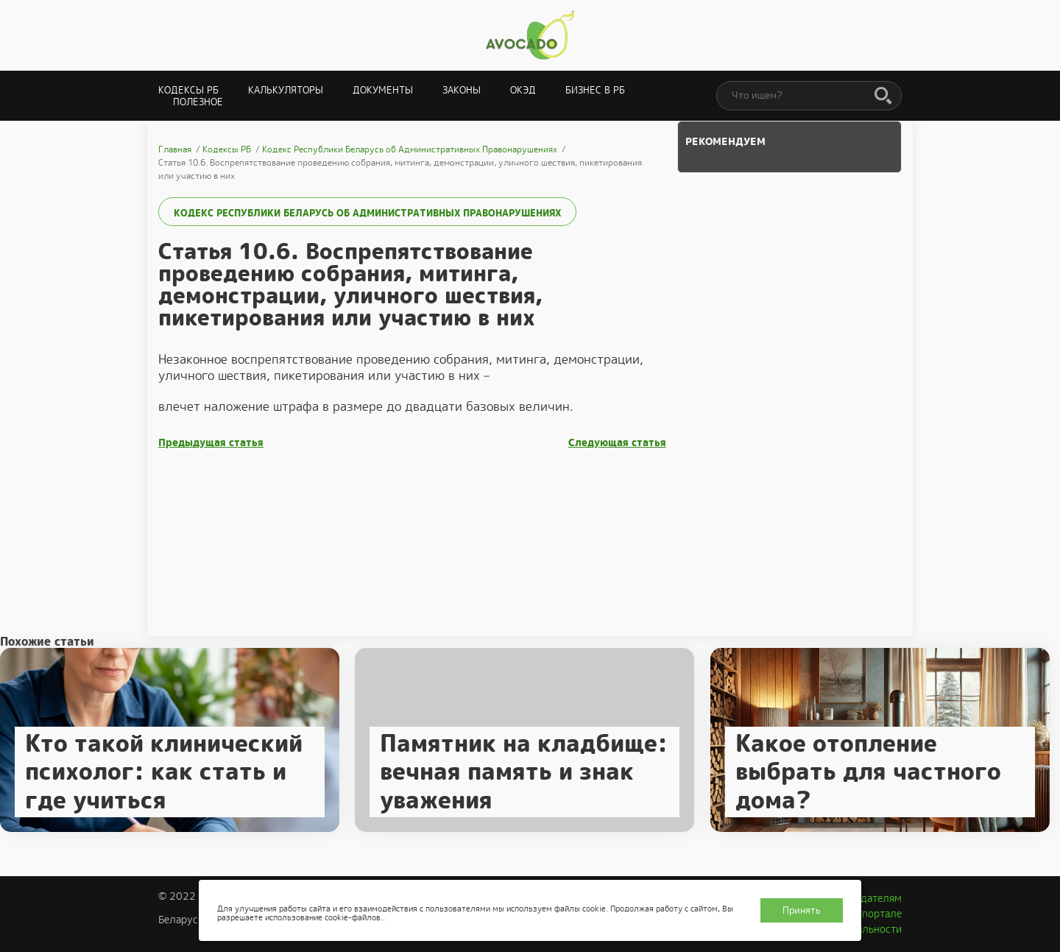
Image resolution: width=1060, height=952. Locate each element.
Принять (801, 910)
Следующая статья (617, 443)
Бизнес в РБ (595, 90)
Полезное (198, 102)
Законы (461, 90)
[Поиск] (883, 96)
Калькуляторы (285, 90)
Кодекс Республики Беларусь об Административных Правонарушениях (367, 213)
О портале (877, 913)
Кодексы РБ (188, 90)
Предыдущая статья (211, 443)
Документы (383, 90)
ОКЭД (523, 90)
